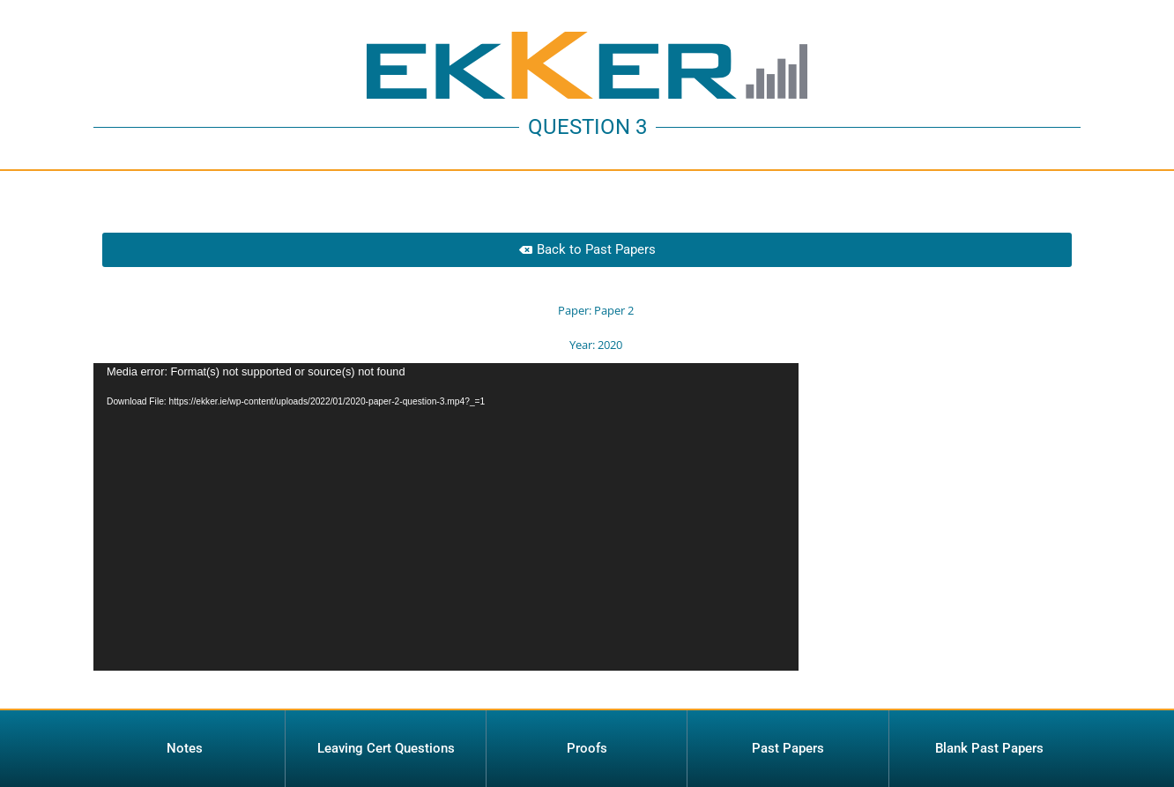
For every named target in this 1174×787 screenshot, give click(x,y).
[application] (446, 517)
